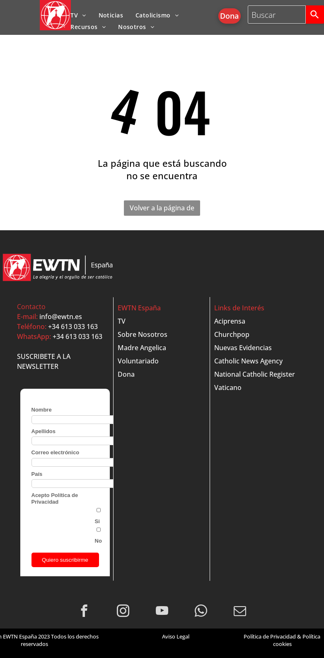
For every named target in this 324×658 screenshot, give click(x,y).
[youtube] (162, 612)
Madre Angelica (142, 347)
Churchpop (231, 334)
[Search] (315, 14)
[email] (240, 612)
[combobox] (277, 14)
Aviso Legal (175, 636)
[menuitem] (78, 15)
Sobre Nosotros (142, 334)
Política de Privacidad (270, 636)
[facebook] (84, 612)
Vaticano (228, 387)
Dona (126, 374)
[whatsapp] (201, 612)
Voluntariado (138, 361)
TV (122, 321)
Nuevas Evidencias (243, 347)
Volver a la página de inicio (162, 209)
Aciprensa (229, 321)
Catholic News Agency (248, 361)
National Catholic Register (254, 374)
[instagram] (123, 612)
